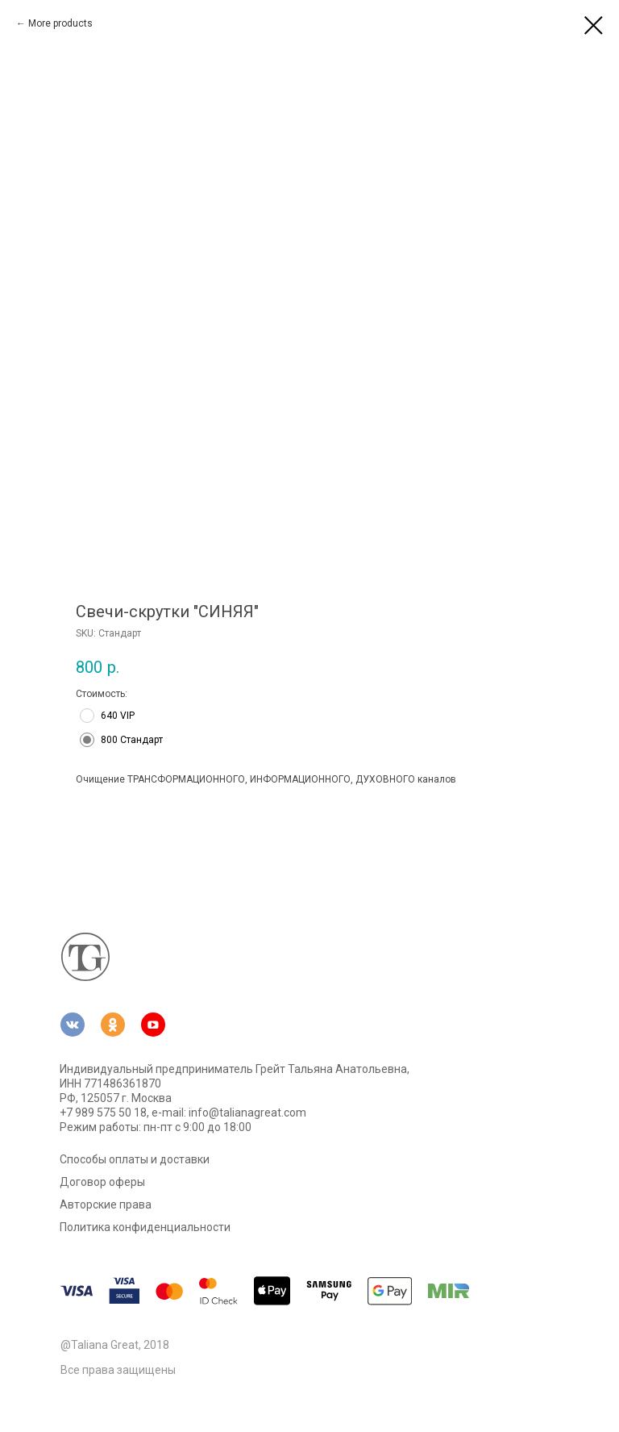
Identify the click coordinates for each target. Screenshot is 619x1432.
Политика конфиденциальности (145, 1227)
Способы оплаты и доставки (135, 1159)
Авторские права (106, 1204)
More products (60, 23)
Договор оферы (102, 1181)
